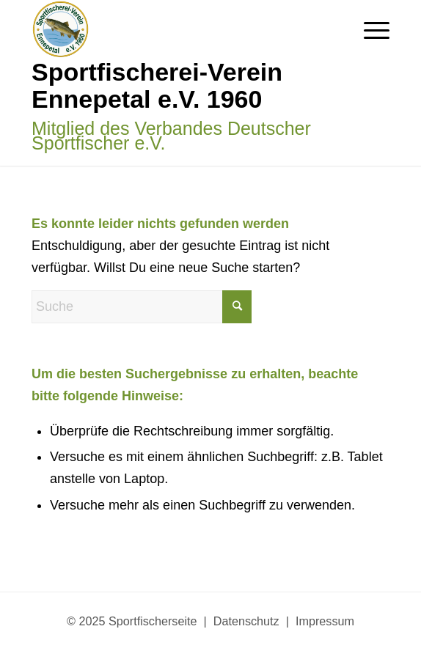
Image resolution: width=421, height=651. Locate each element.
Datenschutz (246, 621)
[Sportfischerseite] (175, 83)
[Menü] (369, 29)
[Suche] (142, 306)
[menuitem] (369, 29)
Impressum (325, 621)
